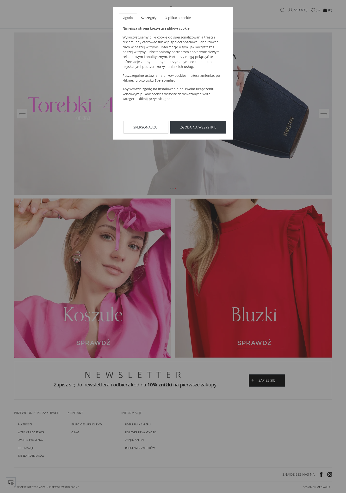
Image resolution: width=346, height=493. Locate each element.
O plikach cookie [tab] (178, 17)
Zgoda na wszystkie (198, 127)
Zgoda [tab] (128, 17)
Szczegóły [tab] (148, 17)
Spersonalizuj (146, 127)
